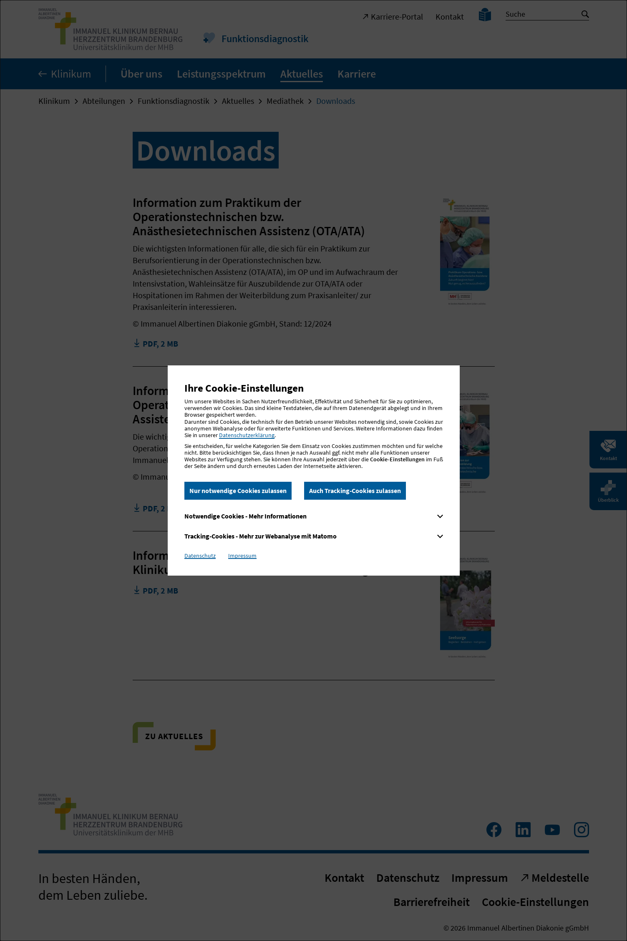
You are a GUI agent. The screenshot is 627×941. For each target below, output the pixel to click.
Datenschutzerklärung (246, 435)
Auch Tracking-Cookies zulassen (355, 490)
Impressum (242, 555)
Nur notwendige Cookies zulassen (238, 490)
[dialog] (313, 470)
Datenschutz (200, 555)
